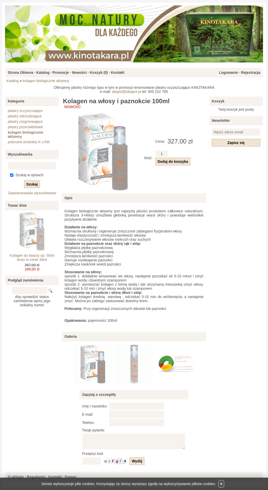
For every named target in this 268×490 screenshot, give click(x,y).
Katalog (42, 72)
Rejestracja (250, 72)
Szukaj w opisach (29, 175)
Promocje (60, 72)
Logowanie (228, 72)
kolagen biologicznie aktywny (46, 81)
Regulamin (36, 477)
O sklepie (16, 477)
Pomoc (71, 477)
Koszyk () (99, 72)
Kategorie (16, 101)
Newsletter (221, 120)
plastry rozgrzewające (25, 121)
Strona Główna (20, 72)
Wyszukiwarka (20, 154)
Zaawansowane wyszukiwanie (32, 193)
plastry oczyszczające (25, 111)
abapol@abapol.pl (126, 92)
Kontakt (117, 72)
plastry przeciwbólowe (25, 127)
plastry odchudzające (25, 116)
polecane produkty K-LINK (29, 142)
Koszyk (218, 101)
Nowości (79, 72)
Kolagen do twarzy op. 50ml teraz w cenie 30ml (32, 257)
